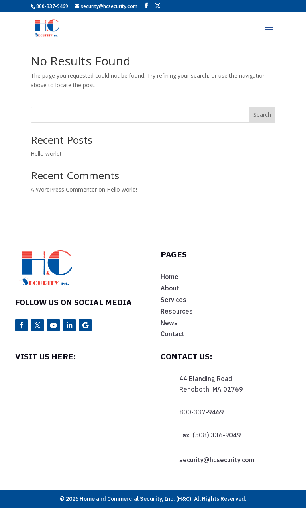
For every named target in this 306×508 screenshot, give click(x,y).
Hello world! (46, 153)
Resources (177, 311)
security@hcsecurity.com (217, 460)
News (169, 323)
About (170, 288)
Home (169, 276)
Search (262, 114)
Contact (172, 334)
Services (173, 300)
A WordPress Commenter (64, 189)
